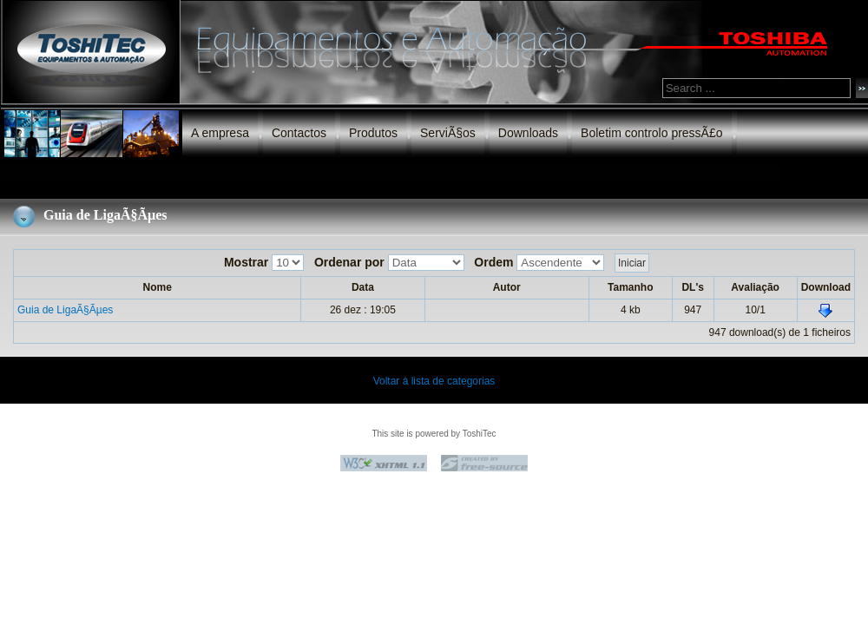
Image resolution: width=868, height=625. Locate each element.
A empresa (220, 133)
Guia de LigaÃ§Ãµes (65, 310)
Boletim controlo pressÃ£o (651, 133)
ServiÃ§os (448, 133)
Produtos (373, 133)
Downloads (528, 133)
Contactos (299, 133)
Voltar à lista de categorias (434, 381)
